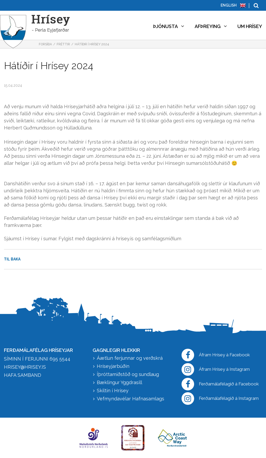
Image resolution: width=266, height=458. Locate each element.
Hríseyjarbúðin (113, 366)
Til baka (12, 259)
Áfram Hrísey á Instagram (216, 369)
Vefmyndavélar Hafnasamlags (131, 398)
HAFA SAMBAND (22, 375)
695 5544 (60, 359)
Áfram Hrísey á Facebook (216, 355)
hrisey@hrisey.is (25, 367)
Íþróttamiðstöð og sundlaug (128, 374)
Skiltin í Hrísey (113, 390)
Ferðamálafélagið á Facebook (220, 384)
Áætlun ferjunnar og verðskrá (130, 358)
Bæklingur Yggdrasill (119, 382)
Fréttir (63, 44)
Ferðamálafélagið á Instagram (220, 398)
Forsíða (45, 44)
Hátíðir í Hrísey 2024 (92, 44)
